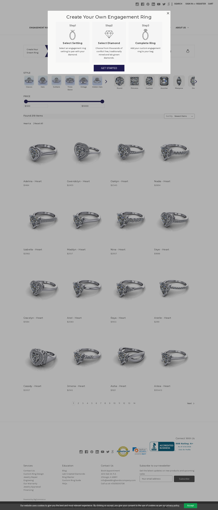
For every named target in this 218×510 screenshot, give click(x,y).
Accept (190, 505)
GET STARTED (109, 68)
